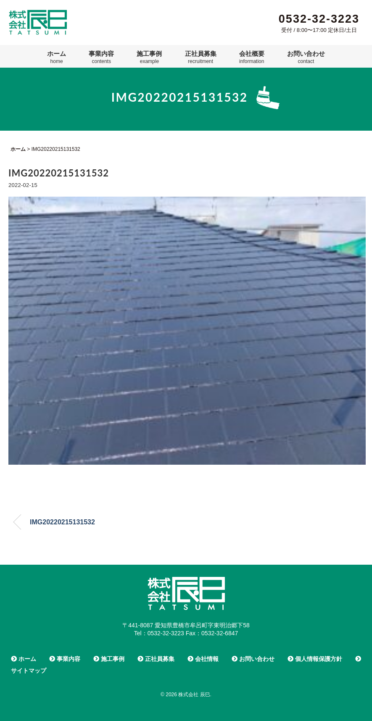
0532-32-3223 (319, 19)
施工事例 (149, 57)
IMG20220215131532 (62, 522)
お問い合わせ (306, 57)
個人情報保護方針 (315, 658)
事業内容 (101, 57)
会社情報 (203, 658)
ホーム (56, 57)
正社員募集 (200, 57)
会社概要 (251, 57)
